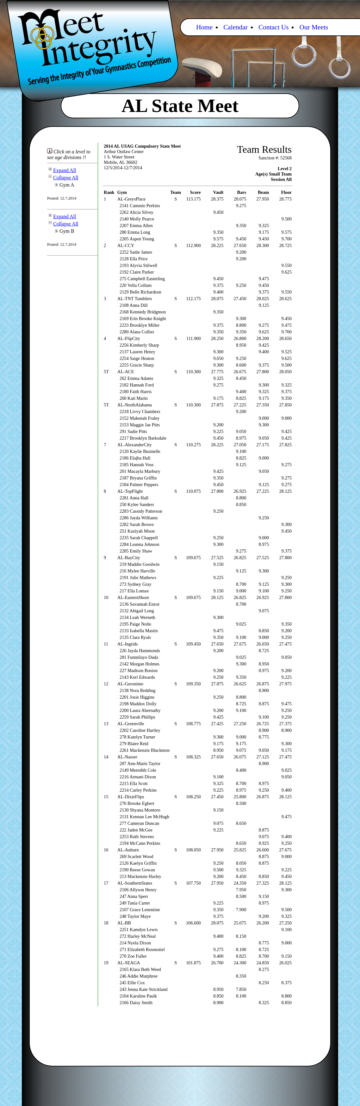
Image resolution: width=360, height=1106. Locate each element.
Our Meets (313, 27)
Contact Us (273, 27)
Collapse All (62, 177)
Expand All (61, 170)
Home (204, 27)
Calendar (235, 27)
